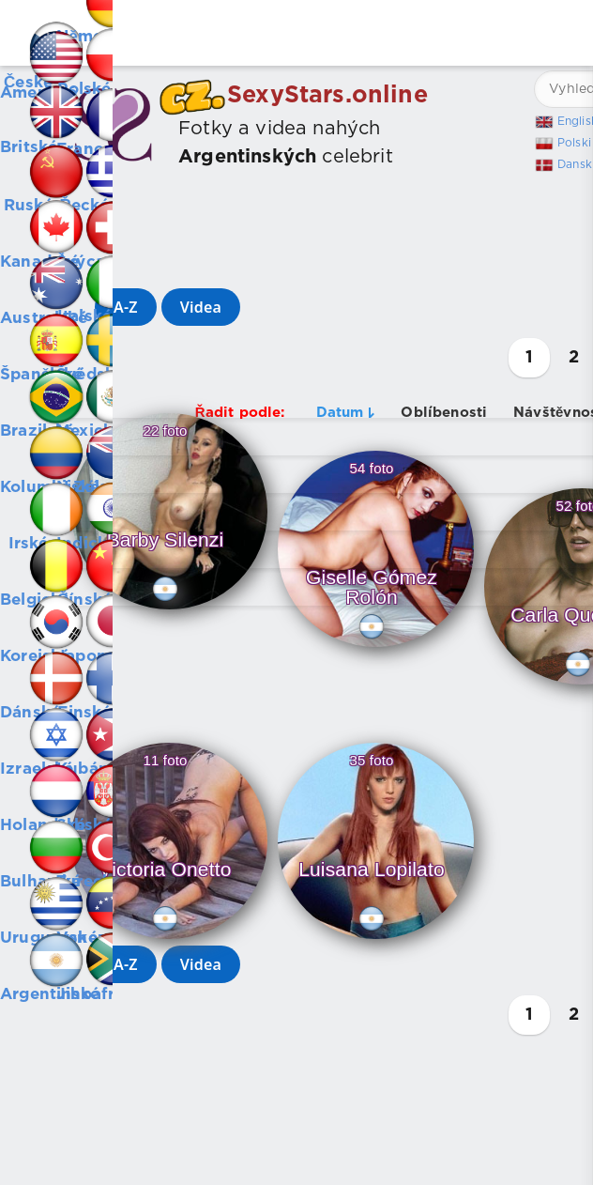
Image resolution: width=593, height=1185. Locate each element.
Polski (574, 143)
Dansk (574, 165)
